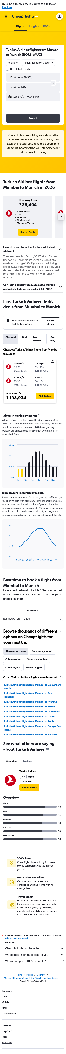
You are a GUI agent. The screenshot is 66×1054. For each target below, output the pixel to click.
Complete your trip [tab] (42, 651)
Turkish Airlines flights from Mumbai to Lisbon (29, 716)
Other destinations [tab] (37, 659)
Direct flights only (20, 69)
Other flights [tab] (12, 667)
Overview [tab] (11, 761)
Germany (41, 975)
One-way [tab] (53, 339)
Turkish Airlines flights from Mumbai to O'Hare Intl (32, 711)
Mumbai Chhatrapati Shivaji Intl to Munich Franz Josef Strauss (31, 978)
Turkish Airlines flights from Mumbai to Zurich (29, 706)
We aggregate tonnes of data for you (34, 955)
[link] (28, 232)
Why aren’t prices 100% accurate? (34, 961)
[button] (62, 5)
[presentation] (57, 187)
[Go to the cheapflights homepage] (25, 16)
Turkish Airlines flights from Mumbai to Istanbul (30, 701)
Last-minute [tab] (37, 339)
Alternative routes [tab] (15, 651)
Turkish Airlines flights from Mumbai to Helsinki (30, 734)
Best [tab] (24, 337)
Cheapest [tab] (10, 337)
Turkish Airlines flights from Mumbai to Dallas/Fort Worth (32, 686)
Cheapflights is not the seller (34, 948)
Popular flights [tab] (34, 667)
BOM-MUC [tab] (33, 610)
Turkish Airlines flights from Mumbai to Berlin (29, 721)
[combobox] (13, 62)
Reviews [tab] (27, 761)
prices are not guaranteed (16, 938)
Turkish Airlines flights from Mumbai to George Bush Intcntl (33, 728)
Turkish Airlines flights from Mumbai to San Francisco (28, 695)
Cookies (7, 7)
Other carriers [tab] (13, 659)
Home (19, 975)
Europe (29, 975)
